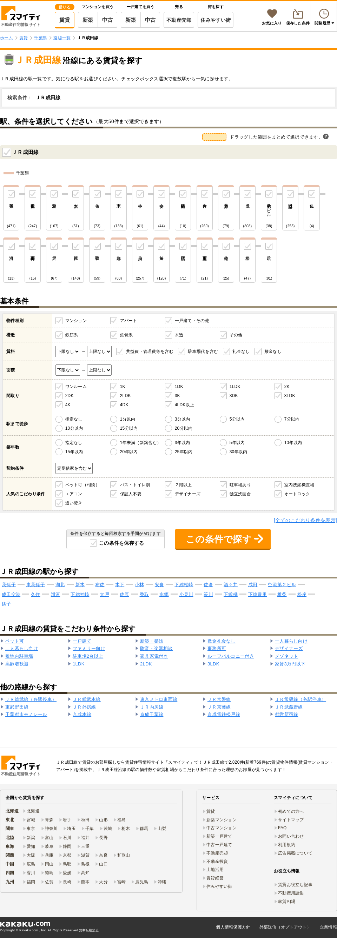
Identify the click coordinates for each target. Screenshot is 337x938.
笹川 (208, 594)
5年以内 (237, 442)
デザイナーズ (188, 493)
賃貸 (64, 20)
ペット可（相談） (82, 484)
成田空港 (11, 594)
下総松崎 (183, 584)
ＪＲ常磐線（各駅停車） (300, 699)
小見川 (186, 594)
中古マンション (221, 827)
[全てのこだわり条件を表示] (305, 520)
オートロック (297, 493)
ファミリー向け (89, 648)
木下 (120, 584)
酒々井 (231, 584)
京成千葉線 (151, 714)
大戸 (104, 594)
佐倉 (208, 584)
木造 (179, 335)
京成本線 (82, 714)
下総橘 (231, 594)
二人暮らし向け (21, 648)
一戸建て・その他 (192, 320)
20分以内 (184, 428)
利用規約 (286, 844)
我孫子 (9, 584)
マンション (76, 320)
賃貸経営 (215, 878)
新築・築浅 (151, 641)
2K (287, 386)
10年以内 (293, 442)
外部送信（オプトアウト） (285, 927)
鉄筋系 (71, 335)
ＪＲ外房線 (84, 707)
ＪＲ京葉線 (219, 707)
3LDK (289, 395)
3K (177, 395)
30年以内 (238, 451)
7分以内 (292, 419)
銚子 (6, 604)
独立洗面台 (240, 493)
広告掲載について (295, 853)
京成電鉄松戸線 (223, 714)
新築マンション (221, 819)
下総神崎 (80, 594)
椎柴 (282, 594)
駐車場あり (240, 484)
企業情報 (328, 927)
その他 (236, 335)
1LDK (235, 386)
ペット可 (14, 641)
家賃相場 (286, 901)
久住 (35, 594)
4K (68, 404)
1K (122, 386)
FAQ (282, 827)
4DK (124, 404)
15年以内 (74, 451)
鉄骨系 (126, 335)
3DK (234, 395)
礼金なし (241, 351)
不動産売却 (178, 20)
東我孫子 (35, 584)
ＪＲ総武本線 (87, 699)
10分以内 (74, 428)
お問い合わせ (291, 836)
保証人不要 (130, 493)
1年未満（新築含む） (140, 442)
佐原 (124, 594)
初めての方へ (291, 811)
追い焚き (73, 503)
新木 (80, 584)
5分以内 (237, 419)
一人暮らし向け (291, 641)
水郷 (164, 594)
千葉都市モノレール (26, 714)
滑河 (55, 594)
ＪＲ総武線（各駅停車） (31, 699)
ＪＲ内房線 (151, 707)
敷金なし (273, 351)
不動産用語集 (291, 893)
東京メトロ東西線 (158, 699)
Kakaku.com (28, 930)
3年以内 (182, 442)
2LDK (125, 395)
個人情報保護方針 (233, 927)
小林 (139, 584)
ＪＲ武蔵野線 (289, 707)
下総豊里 (257, 594)
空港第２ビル (282, 584)
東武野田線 (16, 707)
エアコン (73, 493)
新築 (87, 20)
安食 (159, 584)
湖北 (60, 584)
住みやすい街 (215, 20)
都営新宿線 (286, 714)
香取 (144, 594)
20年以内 (129, 451)
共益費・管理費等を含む (149, 351)
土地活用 (215, 869)
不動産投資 (217, 861)
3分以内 (182, 419)
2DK (69, 395)
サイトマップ (291, 819)
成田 (253, 584)
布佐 (100, 584)
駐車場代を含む (203, 351)
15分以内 (129, 428)
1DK (179, 386)
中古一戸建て (219, 844)
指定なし (73, 419)
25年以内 (184, 451)
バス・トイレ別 (135, 484)
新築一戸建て (219, 836)
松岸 (302, 594)
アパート (128, 320)
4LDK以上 (184, 404)
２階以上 (183, 484)
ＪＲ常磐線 (219, 699)
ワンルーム (76, 386)
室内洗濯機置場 (299, 484)
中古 (107, 20)
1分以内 (128, 419)
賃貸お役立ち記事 (295, 884)
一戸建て (82, 641)
